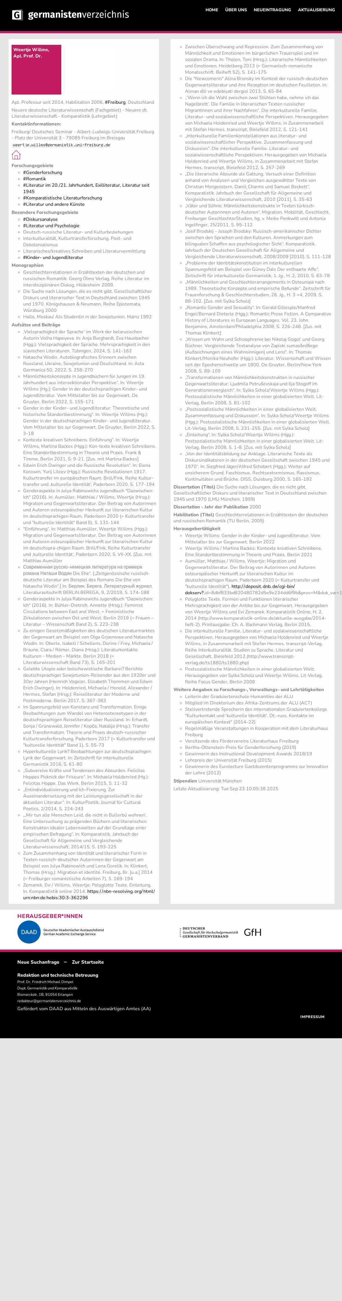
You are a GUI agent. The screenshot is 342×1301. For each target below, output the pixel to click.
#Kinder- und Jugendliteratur (53, 257)
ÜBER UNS (236, 10)
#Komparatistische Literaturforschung (62, 198)
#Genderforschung (42, 172)
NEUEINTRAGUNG (272, 10)
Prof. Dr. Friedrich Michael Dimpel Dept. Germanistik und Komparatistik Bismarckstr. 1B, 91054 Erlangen (47, 988)
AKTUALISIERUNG (316, 10)
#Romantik (34, 179)
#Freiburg (115, 102)
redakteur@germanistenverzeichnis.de (49, 1001)
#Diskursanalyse (40, 219)
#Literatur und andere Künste (54, 204)
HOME (212, 10)
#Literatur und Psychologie (51, 226)
